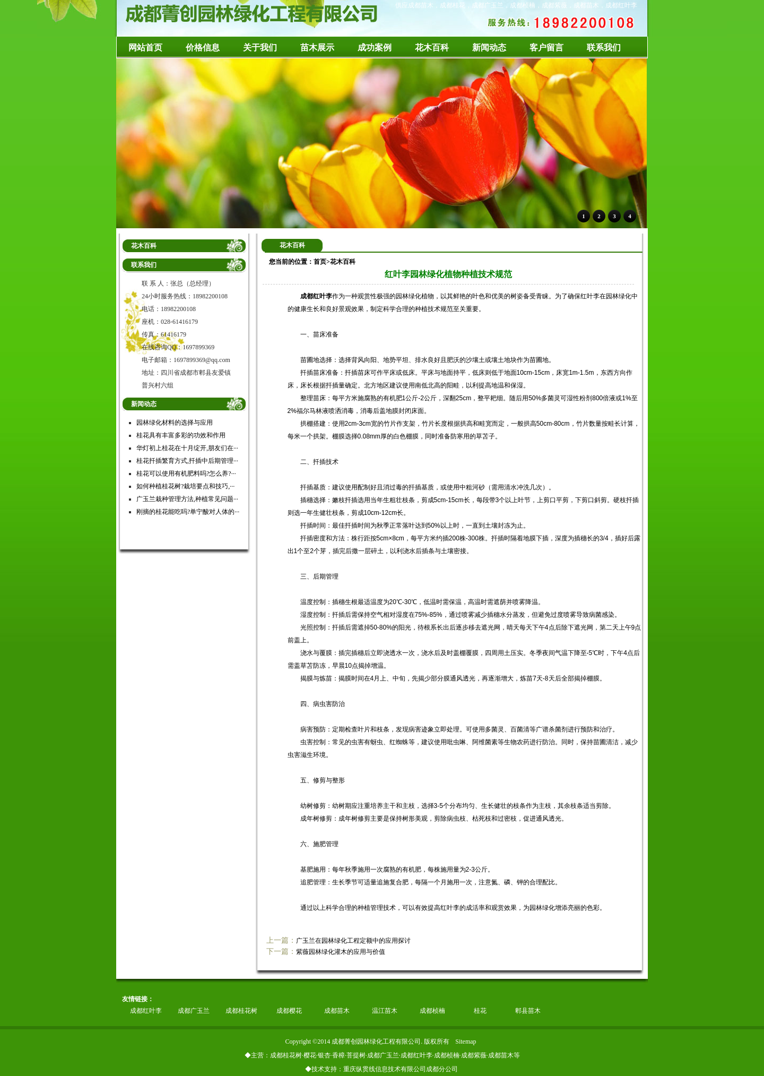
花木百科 (342, 261)
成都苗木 (337, 1010)
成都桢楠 (432, 1010)
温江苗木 (384, 1010)
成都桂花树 (241, 1010)
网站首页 (145, 47)
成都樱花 (289, 1010)
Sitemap (465, 1041)
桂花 (480, 1010)
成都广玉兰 (194, 1010)
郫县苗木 (528, 1010)
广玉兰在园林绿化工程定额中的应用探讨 (353, 940)
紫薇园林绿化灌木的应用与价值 (340, 952)
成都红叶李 (146, 1010)
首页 (320, 261)
